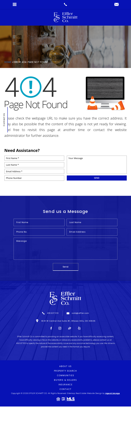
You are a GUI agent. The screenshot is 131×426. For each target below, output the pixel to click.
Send (65, 266)
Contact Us (3, 119)
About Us (65, 366)
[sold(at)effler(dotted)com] (116, 5)
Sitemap (71, 393)
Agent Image (112, 393)
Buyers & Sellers (65, 380)
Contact (65, 389)
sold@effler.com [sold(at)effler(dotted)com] (80, 313)
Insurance (65, 384)
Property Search (65, 370)
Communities (65, 375)
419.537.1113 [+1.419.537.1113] (53, 313)
